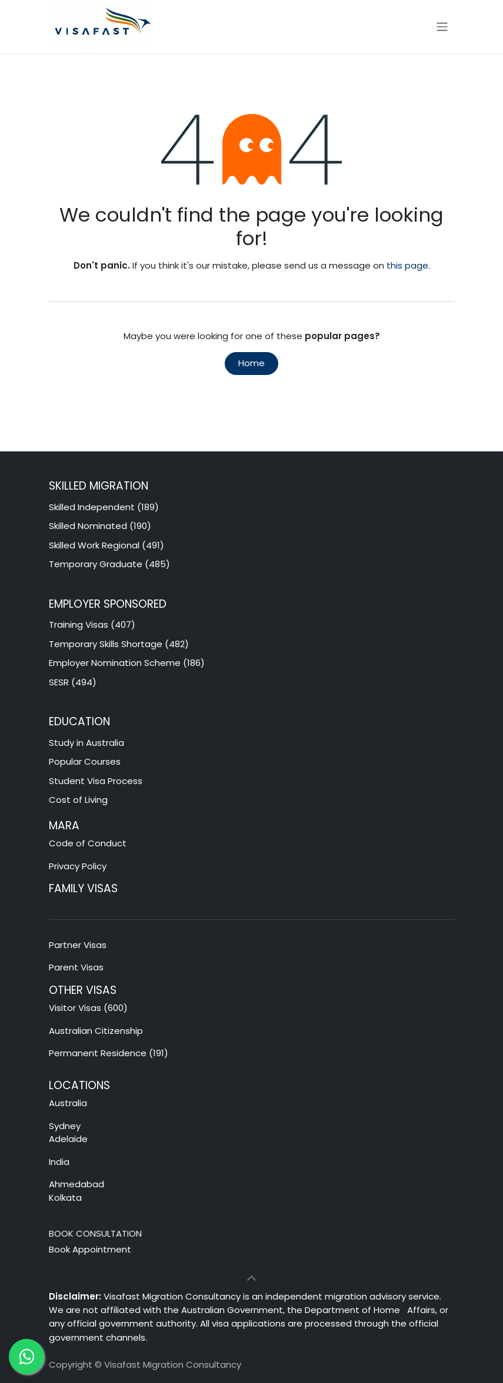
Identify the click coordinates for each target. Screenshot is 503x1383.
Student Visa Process (95, 781)
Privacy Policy (77, 866)
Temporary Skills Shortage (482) (119, 644)
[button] (252, 1278)
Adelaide (68, 1139)
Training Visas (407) (92, 624)
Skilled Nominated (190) (100, 526)
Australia (69, 1103)
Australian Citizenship (96, 1030)
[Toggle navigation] (442, 26)
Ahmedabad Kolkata (77, 1191)
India (59, 1162)
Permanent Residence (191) (108, 1053)
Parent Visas (76, 967)
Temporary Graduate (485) (109, 564)
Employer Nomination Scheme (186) (127, 663)
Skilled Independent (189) (104, 507)
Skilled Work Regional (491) (106, 545)
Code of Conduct (87, 843)
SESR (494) (72, 682)
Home (251, 363)
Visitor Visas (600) (88, 1008)
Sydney (65, 1126)
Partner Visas (77, 945)
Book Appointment (90, 1249)
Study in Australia (86, 742)
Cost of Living (78, 799)
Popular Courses (85, 761)
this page (407, 265)
